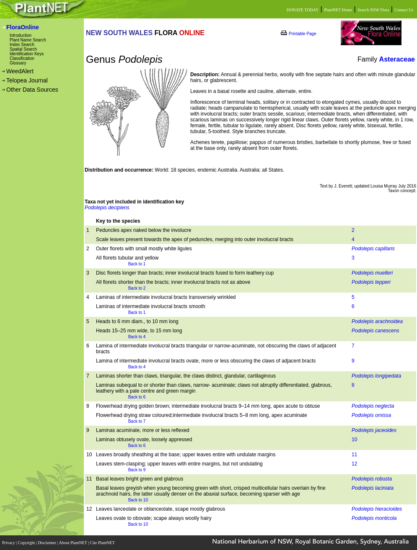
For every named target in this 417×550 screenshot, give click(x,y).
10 (354, 439)
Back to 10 (138, 500)
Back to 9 (137, 470)
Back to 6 (137, 397)
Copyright (27, 542)
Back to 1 (137, 264)
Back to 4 (137, 336)
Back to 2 (137, 288)
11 (354, 454)
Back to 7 (137, 421)
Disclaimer (47, 542)
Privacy (9, 542)
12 (354, 464)
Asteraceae (397, 59)
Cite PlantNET (103, 542)
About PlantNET (73, 542)
